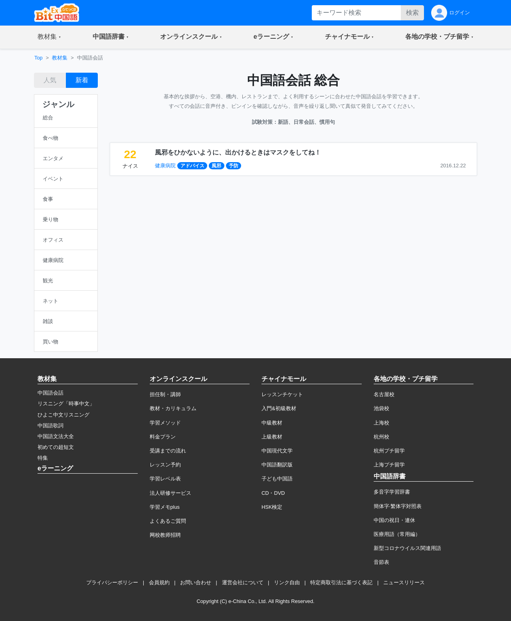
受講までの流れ (168, 451)
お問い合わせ (195, 582)
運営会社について (242, 582)
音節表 (381, 562)
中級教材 (271, 423)
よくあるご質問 (168, 521)
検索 (412, 12)
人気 (50, 80)
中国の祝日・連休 (394, 520)
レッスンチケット (282, 394)
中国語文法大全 (56, 436)
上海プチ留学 (389, 465)
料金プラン (163, 437)
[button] (49, 37)
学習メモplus (165, 507)
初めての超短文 (56, 447)
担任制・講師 (165, 394)
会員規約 (159, 582)
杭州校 (381, 437)
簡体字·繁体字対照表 (398, 506)
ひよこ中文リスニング (63, 415)
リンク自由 (287, 582)
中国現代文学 (277, 451)
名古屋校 (384, 394)
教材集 (59, 58)
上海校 (381, 423)
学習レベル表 (165, 479)
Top (38, 58)
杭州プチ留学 (389, 451)
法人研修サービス (170, 493)
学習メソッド (165, 423)
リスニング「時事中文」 (66, 404)
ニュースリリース (404, 582)
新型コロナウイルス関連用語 (407, 548)
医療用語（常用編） (397, 534)
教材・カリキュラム (173, 408)
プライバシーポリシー (112, 582)
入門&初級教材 (278, 408)
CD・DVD (273, 493)
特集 (43, 458)
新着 (81, 80)
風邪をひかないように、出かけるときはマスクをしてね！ (238, 152)
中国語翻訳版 (277, 465)
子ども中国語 (277, 479)
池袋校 (381, 408)
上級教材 (271, 437)
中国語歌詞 (50, 426)
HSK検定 (271, 507)
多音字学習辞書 (392, 492)
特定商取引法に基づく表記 (341, 582)
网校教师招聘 (165, 535)
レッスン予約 (165, 465)
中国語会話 (50, 393)
